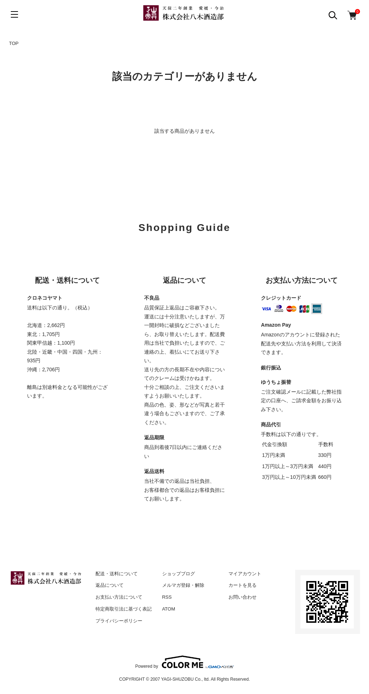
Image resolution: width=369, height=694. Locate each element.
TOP (14, 43)
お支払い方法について (118, 597)
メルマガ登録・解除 (183, 585)
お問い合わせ (242, 597)
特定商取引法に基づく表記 (123, 609)
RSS (167, 597)
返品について (109, 585)
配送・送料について (116, 573)
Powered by (184, 662)
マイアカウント (244, 573)
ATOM (168, 609)
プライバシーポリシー (118, 620)
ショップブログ (178, 573)
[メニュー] (14, 14)
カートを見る (242, 585)
